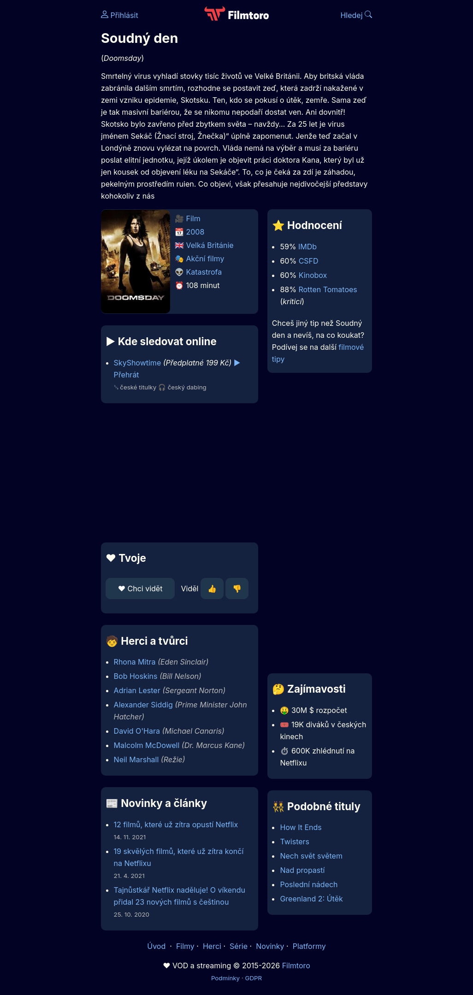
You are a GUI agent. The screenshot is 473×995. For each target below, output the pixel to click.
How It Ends (300, 827)
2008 (195, 231)
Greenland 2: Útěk (311, 898)
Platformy (309, 946)
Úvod (157, 946)
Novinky (270, 946)
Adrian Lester (137, 690)
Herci (212, 946)
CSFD (309, 260)
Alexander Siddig (143, 704)
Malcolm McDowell (147, 745)
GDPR (253, 978)
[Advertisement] (177, 472)
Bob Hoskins (136, 676)
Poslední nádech (308, 884)
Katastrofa (204, 272)
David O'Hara (137, 731)
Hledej (356, 15)
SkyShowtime (137, 362)
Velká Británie (210, 245)
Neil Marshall (136, 759)
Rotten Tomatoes (327, 289)
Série (239, 946)
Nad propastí (302, 870)
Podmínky (225, 978)
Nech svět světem (311, 855)
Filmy (185, 946)
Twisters (294, 841)
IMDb (307, 246)
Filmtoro (296, 965)
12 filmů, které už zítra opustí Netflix (176, 824)
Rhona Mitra (135, 661)
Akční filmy (205, 258)
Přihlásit (119, 15)
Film (193, 218)
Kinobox (313, 275)
